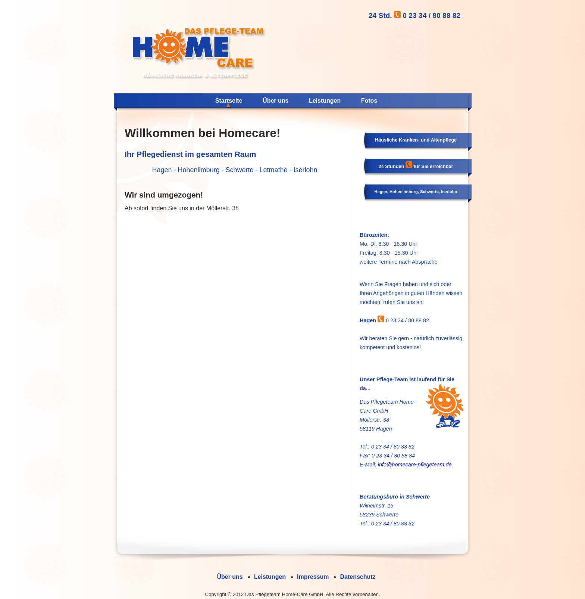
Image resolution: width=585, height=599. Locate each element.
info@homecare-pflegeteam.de (415, 465)
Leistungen (325, 100)
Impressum (313, 577)
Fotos (369, 100)
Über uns (275, 100)
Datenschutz (357, 577)
